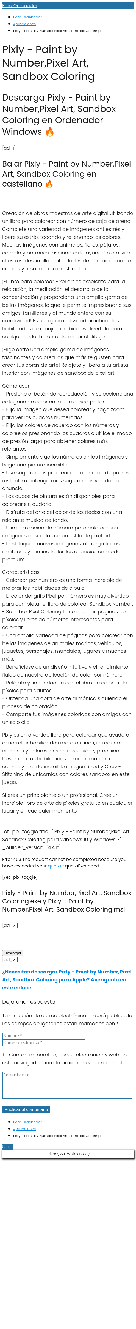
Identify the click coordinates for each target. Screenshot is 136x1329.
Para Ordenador (19, 5)
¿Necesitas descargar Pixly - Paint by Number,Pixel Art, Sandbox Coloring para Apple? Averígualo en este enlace (67, 979)
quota (54, 866)
